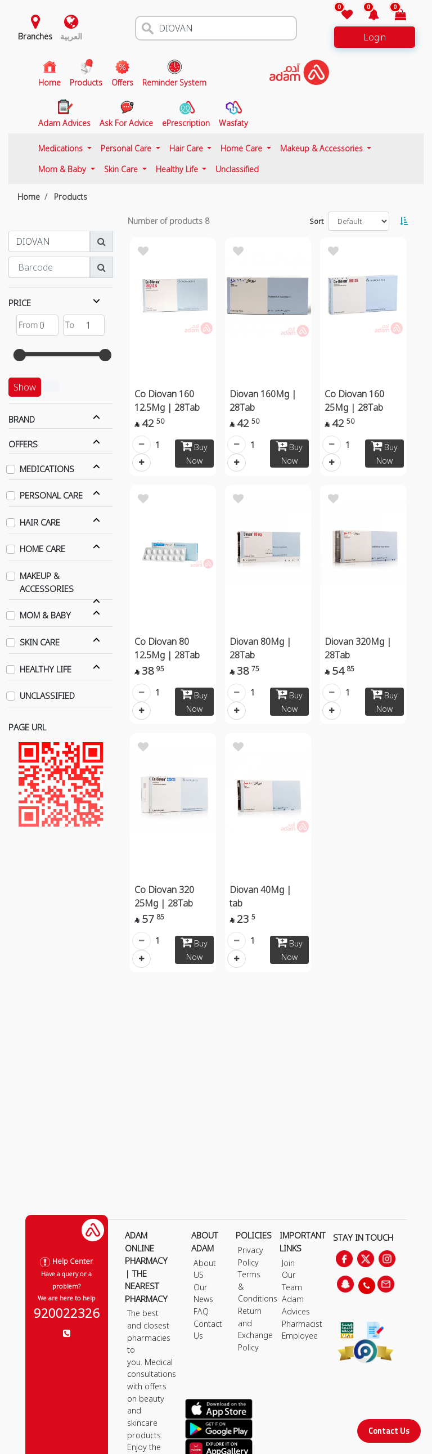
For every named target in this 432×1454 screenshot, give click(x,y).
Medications (61, 148)
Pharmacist (302, 1323)
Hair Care (187, 148)
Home (28, 196)
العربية (71, 36)
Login (374, 37)
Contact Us (389, 1430)
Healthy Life (178, 169)
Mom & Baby (63, 169)
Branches (35, 36)
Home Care (242, 148)
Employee (300, 1335)
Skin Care (122, 169)
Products (70, 196)
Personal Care (127, 148)
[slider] (20, 355)
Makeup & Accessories (322, 148)
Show (25, 387)
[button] (367, 15)
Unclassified (237, 169)
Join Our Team (292, 1275)
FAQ (201, 1311)
